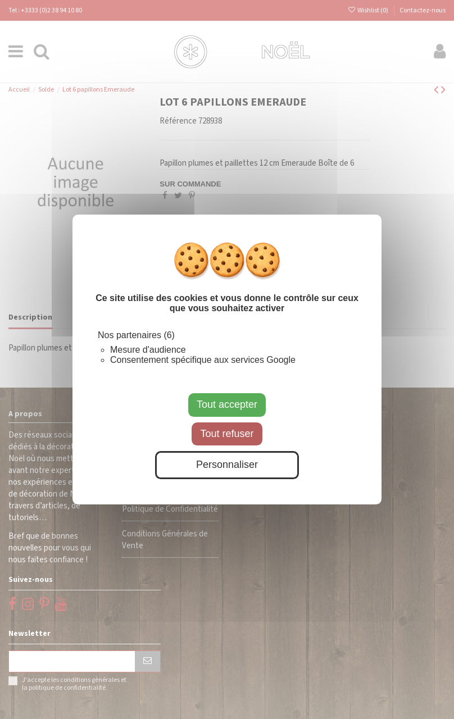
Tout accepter (227, 404)
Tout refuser (226, 433)
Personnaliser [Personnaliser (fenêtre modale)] (227, 464)
